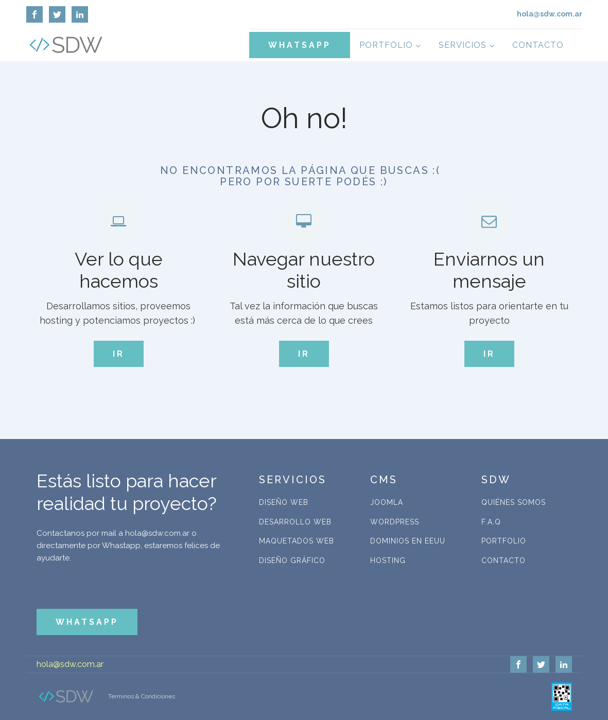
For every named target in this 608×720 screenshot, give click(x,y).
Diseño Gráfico (292, 560)
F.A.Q (491, 522)
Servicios (463, 45)
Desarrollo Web (295, 522)
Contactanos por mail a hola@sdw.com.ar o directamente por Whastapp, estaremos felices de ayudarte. (128, 546)
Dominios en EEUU (407, 541)
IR (119, 354)
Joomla (386, 502)
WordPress (394, 522)
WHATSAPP (299, 45)
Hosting (388, 560)
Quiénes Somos (513, 502)
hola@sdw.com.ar (70, 664)
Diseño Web (283, 502)
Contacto (538, 45)
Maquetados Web (296, 541)
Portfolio (386, 45)
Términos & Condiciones (141, 696)
